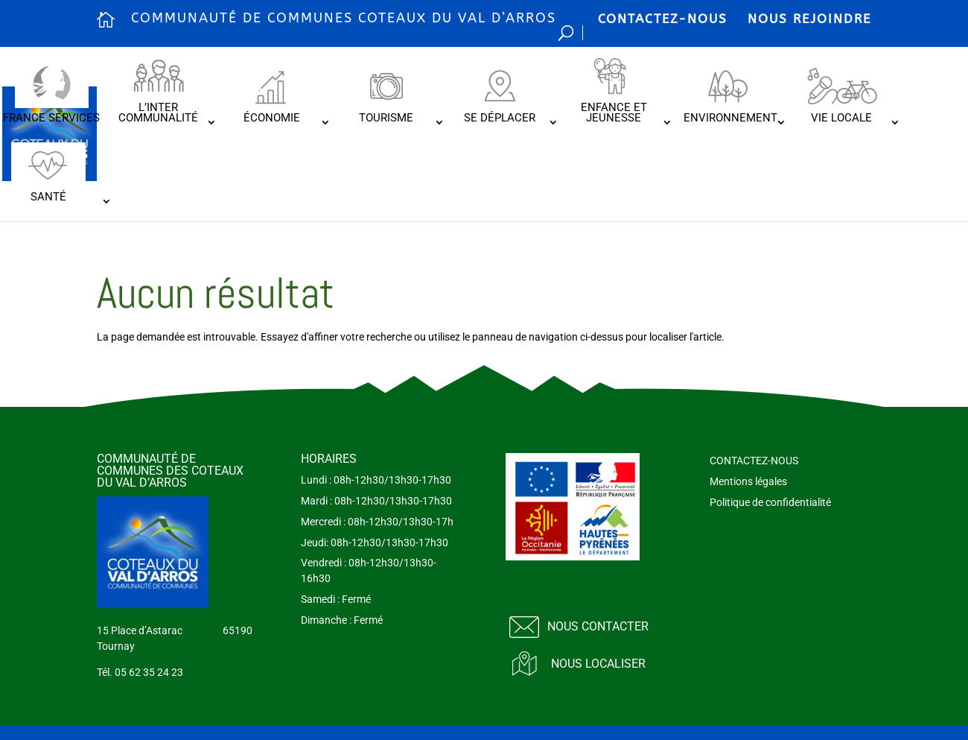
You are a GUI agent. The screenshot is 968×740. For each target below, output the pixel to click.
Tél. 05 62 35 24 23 (140, 672)
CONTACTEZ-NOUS (662, 18)
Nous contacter (598, 626)
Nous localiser (598, 664)
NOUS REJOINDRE (809, 18)
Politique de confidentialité (770, 502)
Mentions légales (748, 481)
